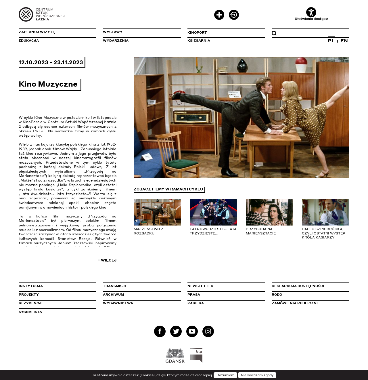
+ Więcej (107, 260)
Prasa (193, 295)
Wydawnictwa (118, 303)
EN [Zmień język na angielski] (344, 40)
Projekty (29, 295)
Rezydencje (31, 303)
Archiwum (113, 295)
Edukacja (29, 41)
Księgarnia (198, 41)
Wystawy (112, 32)
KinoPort (197, 32)
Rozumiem (225, 375)
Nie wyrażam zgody (257, 375)
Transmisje (139, 286)
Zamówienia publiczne (308, 303)
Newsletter (200, 286)
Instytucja (31, 286)
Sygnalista (30, 312)
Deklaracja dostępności (298, 286)
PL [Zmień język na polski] (331, 40)
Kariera (195, 303)
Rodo (277, 295)
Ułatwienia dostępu (311, 14)
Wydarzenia (116, 41)
